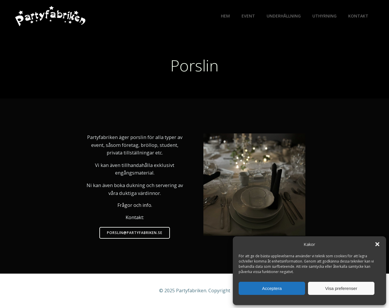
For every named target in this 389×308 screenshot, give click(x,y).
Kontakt (358, 16)
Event (248, 16)
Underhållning (284, 16)
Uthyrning (324, 16)
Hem (225, 16)
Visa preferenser (341, 288)
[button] (377, 244)
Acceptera (272, 288)
